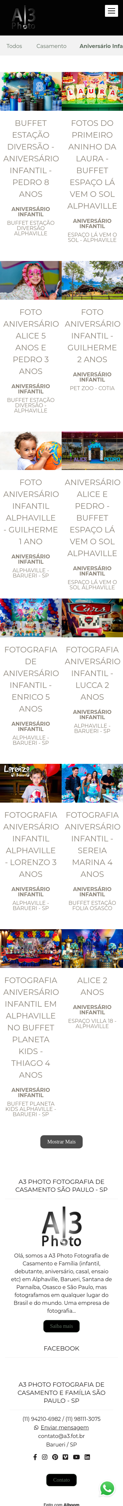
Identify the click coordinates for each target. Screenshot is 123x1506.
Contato (61, 1475)
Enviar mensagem (65, 1423)
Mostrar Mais (61, 1141)
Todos (14, 46)
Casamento (51, 46)
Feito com (61, 1500)
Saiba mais (61, 1322)
